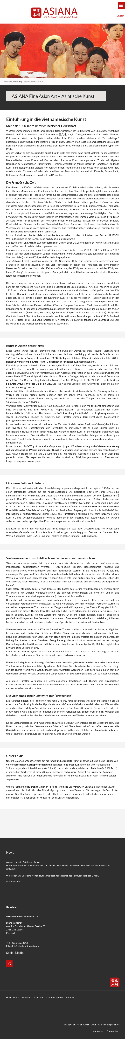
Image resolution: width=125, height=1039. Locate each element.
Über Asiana (12, 997)
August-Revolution (20, 354)
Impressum (97, 1031)
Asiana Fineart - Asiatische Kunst (23, 861)
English (120, 15)
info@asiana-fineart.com (26, 946)
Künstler (38, 997)
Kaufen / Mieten (54, 997)
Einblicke (26, 997)
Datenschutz (113, 1031)
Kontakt (70, 997)
